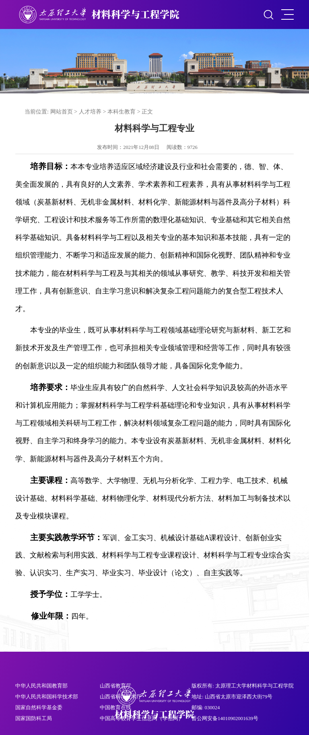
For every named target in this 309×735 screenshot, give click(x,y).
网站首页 (61, 111)
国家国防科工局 (33, 718)
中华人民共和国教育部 (41, 686)
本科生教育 (121, 111)
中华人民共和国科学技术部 (46, 697)
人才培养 (90, 111)
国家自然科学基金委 (38, 707)
